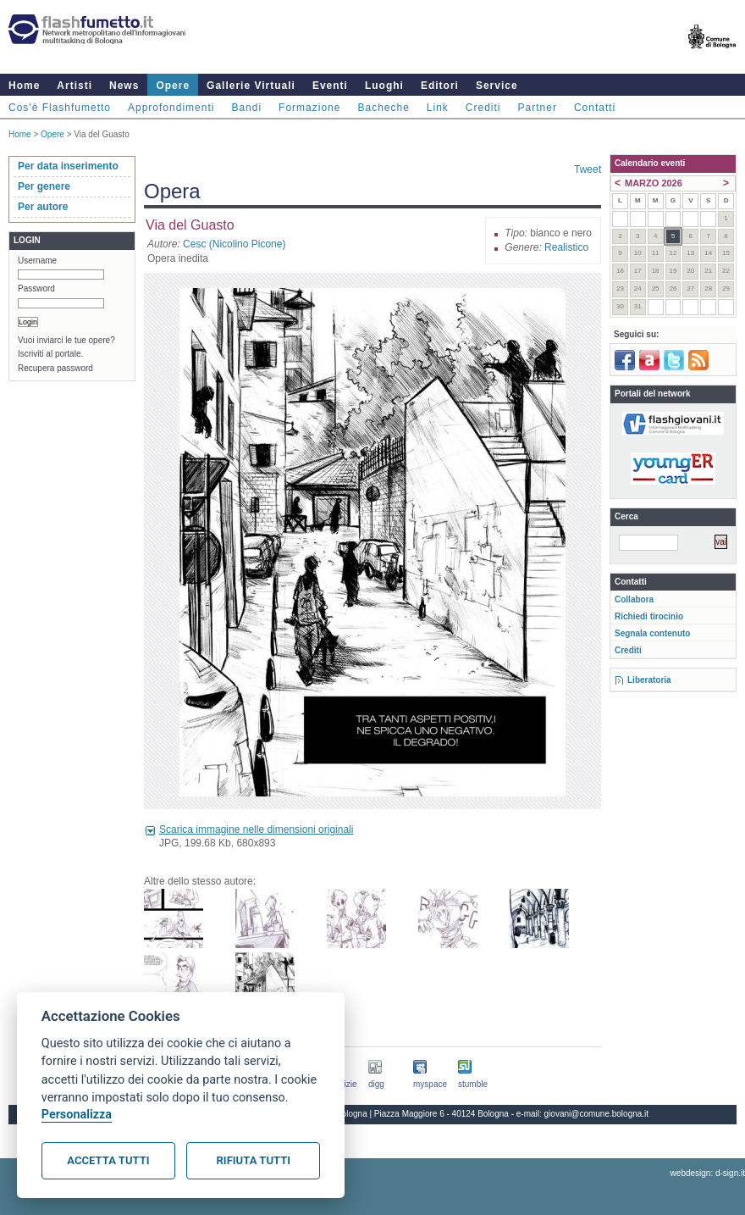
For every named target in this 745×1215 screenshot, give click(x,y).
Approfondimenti (171, 108)
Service (497, 86)
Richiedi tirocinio (649, 616)
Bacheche (383, 108)
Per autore (43, 207)
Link (438, 108)
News (124, 86)
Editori (440, 86)
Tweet (587, 169)
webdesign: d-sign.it (707, 1173)
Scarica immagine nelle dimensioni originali (256, 829)
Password (36, 288)
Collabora (634, 599)
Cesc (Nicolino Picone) (234, 244)
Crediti (483, 108)
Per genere (44, 186)
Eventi (330, 86)
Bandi (246, 108)
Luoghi (384, 86)
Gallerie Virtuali (251, 86)
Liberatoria (649, 680)
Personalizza (76, 1114)
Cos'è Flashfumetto (59, 108)
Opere (173, 86)
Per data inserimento (68, 166)
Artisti (74, 86)
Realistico (566, 247)
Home (24, 86)
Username (37, 260)
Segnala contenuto (652, 633)
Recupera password (55, 368)
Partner (537, 108)
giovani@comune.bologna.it (596, 1113)
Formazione (309, 108)
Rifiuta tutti (253, 1160)
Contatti (594, 108)
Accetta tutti (108, 1160)
